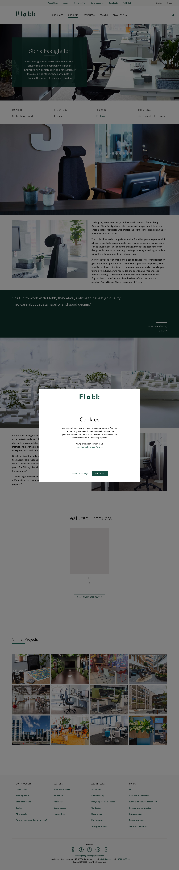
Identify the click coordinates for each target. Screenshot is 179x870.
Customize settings (79, 473)
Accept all (100, 474)
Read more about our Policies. (89, 447)
